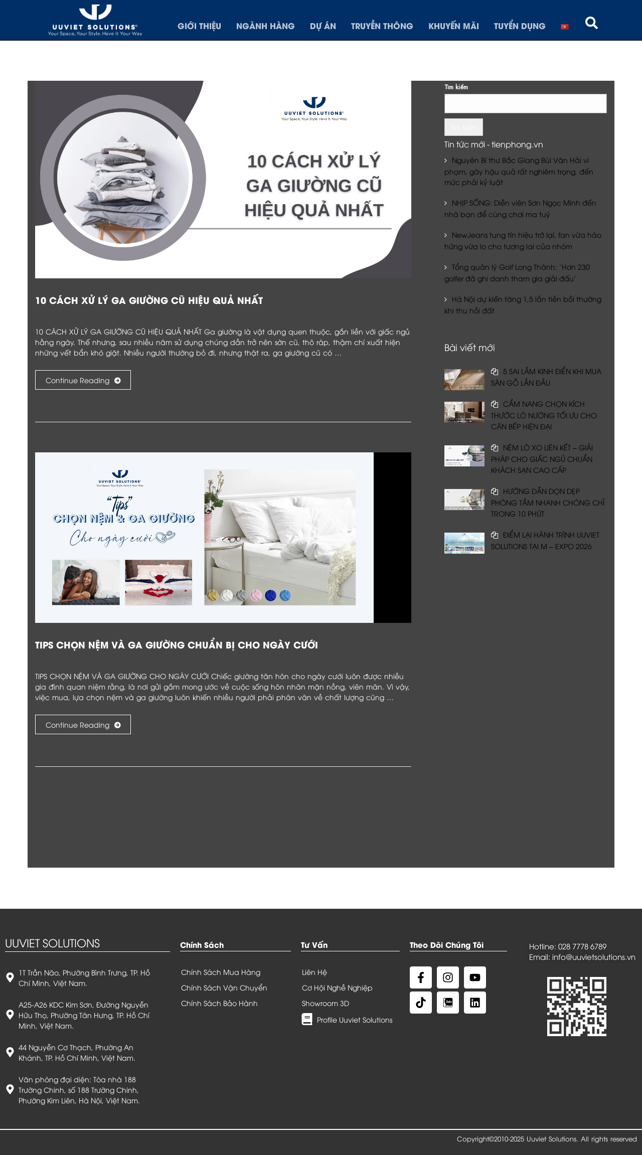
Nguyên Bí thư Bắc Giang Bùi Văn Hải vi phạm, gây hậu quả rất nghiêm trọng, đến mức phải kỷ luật (518, 171)
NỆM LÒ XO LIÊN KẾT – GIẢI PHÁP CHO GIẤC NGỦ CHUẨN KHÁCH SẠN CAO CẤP (542, 458)
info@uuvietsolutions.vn (593, 956)
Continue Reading (83, 380)
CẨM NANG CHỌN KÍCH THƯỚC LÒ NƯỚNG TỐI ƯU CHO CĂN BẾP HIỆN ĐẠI (544, 415)
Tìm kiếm (456, 86)
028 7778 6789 (582, 946)
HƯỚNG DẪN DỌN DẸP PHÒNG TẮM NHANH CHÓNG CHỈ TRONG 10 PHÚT (547, 502)
